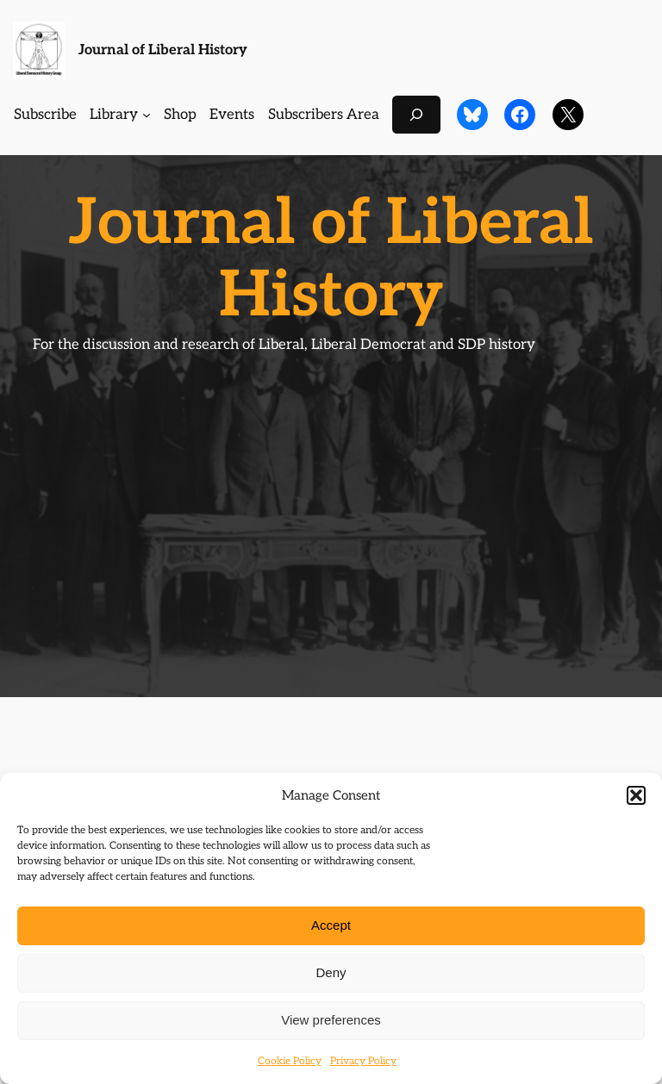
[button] (636, 795)
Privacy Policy (363, 1061)
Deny (330, 972)
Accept (331, 925)
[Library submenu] (146, 114)
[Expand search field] (416, 114)
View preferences (331, 1019)
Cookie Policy (290, 1061)
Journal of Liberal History (162, 50)
